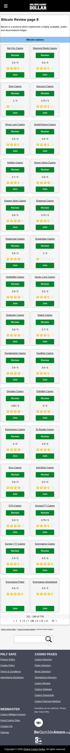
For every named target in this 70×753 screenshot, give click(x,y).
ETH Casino (15, 505)
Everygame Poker (15, 582)
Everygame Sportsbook (45, 582)
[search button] (49, 639)
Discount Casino (44, 86)
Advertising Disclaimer (12, 677)
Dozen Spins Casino (45, 162)
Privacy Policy (7, 659)
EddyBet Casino (44, 391)
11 (47, 620)
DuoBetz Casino (44, 353)
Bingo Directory (43, 671)
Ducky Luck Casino (45, 277)
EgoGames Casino (15, 429)
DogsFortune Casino (45, 124)
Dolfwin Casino (15, 162)
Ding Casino (15, 86)
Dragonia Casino (45, 200)
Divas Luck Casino (15, 124)
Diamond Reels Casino (45, 48)
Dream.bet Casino (15, 238)
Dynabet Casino (15, 391)
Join (15, 74)
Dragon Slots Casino (15, 200)
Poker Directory (43, 665)
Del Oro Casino (15, 48)
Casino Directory (43, 659)
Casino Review (42, 683)
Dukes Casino (45, 315)
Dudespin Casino (15, 315)
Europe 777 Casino (15, 543)
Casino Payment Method (47, 701)
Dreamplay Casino (45, 238)
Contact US (6, 726)
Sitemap (4, 732)
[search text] (30, 639)
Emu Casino (15, 467)
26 (53, 620)
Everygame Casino (45, 543)
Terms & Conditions (10, 671)
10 (42, 620)
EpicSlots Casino (45, 467)
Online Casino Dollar (34, 749)
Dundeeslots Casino (15, 353)
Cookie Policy (7, 665)
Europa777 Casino (45, 505)
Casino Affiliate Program (13, 714)
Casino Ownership (44, 695)
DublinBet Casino (15, 277)
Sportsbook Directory (46, 677)
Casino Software (43, 689)
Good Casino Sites (10, 720)
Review (15, 55)
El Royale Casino (45, 429)
